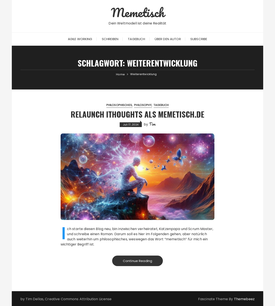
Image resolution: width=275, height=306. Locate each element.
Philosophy (142, 105)
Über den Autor (168, 39)
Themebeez (244, 299)
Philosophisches (119, 105)
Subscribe (198, 39)
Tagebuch (136, 39)
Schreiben (110, 39)
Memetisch (137, 12)
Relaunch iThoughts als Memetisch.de (137, 114)
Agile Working (80, 39)
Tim (152, 124)
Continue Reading (137, 261)
